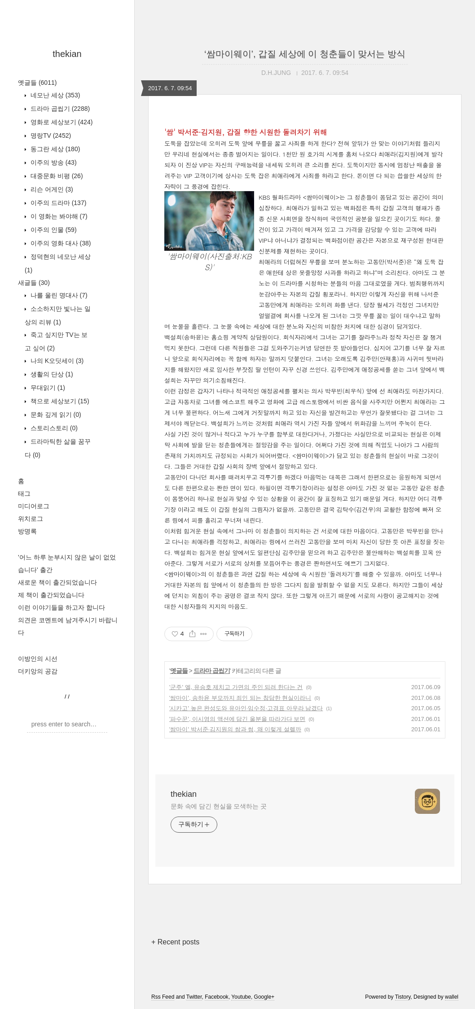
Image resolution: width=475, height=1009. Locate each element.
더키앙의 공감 (37, 671)
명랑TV (50, 135)
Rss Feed (162, 997)
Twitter (194, 997)
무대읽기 (47, 387)
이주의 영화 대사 (60, 243)
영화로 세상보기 (60, 122)
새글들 (34, 282)
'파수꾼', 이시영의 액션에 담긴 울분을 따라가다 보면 (237, 719)
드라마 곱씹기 (59, 108)
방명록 (27, 531)
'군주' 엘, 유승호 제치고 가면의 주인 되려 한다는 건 (236, 687)
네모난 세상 (54, 95)
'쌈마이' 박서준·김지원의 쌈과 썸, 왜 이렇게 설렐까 (235, 729)
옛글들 (37, 82)
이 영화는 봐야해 (58, 216)
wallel (451, 997)
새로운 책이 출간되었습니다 (57, 582)
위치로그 (30, 518)
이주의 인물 (53, 229)
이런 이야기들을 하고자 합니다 (61, 607)
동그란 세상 (54, 149)
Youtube (241, 997)
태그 (24, 493)
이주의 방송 (53, 162)
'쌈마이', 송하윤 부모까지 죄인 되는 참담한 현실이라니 (240, 698)
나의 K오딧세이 (56, 360)
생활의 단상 (51, 374)
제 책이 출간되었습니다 (51, 594)
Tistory (403, 997)
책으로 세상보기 (59, 401)
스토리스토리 (53, 428)
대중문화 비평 (56, 175)
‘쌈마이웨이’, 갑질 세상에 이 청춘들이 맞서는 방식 (304, 54)
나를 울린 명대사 (58, 295)
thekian (67, 54)
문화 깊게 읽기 (55, 414)
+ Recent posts (175, 942)
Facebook (217, 997)
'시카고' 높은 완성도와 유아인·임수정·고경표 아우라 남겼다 (246, 708)
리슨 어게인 (51, 189)
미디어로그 (33, 506)
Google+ (264, 997)
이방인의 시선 (37, 658)
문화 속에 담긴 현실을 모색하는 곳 (219, 806)
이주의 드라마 (57, 202)
